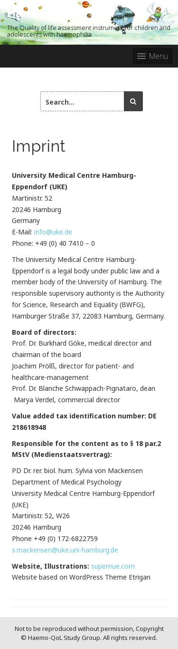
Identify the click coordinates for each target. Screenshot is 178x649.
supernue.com (113, 566)
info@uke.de (53, 231)
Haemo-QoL (40, 13)
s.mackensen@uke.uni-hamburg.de (65, 549)
